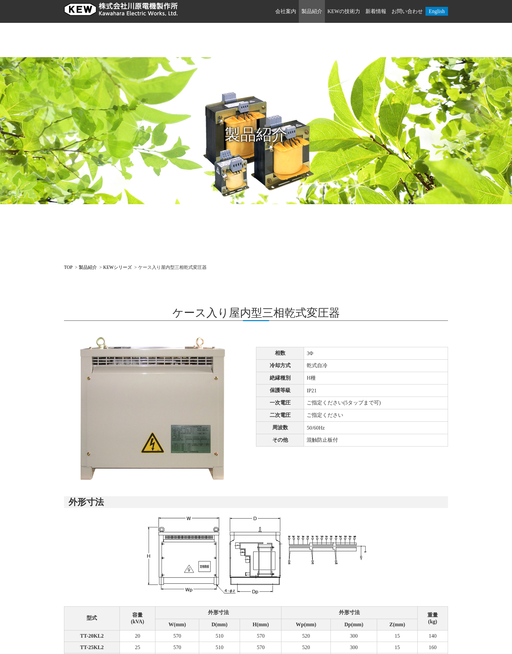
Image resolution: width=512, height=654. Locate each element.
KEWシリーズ (117, 267)
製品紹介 (311, 11)
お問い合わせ (407, 11)
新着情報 (375, 11)
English (437, 11)
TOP (68, 267)
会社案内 (285, 11)
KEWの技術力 (344, 11)
